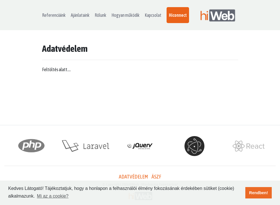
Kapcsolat (153, 15)
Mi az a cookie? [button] (53, 196)
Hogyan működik (125, 15)
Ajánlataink (80, 15)
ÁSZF (156, 177)
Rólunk (100, 15)
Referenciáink (54, 15)
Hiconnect (178, 15)
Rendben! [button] (258, 192)
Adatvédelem (133, 177)
